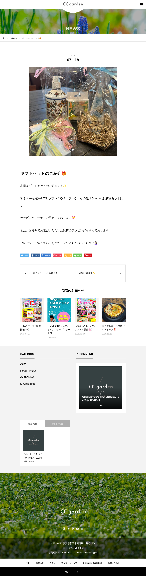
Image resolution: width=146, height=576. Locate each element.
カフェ (53, 563)
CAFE (23, 364)
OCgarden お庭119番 (92, 563)
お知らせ (40, 563)
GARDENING (27, 377)
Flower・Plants (28, 371)
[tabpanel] (100, 387)
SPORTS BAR (27, 384)
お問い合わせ (114, 563)
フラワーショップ (69, 563)
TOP (28, 563)
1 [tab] (101, 405)
